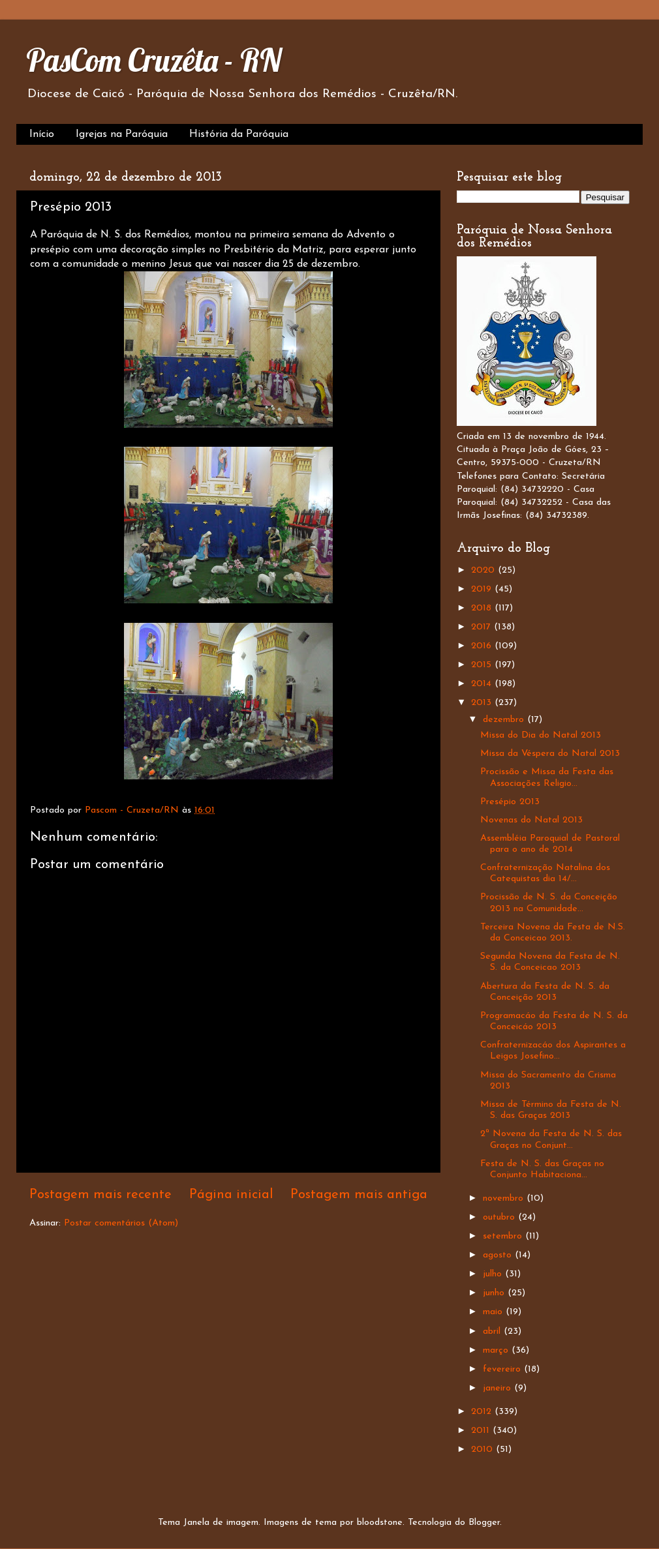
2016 (483, 646)
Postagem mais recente (100, 1194)
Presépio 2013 (510, 802)
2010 (483, 1449)
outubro (500, 1217)
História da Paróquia (238, 134)
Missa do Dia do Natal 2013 (540, 735)
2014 (483, 684)
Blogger (484, 1522)
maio (494, 1312)
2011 (482, 1431)
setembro (504, 1236)
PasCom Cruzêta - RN (153, 60)
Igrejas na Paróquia (122, 134)
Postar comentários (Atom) (121, 1223)
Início (41, 134)
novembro (505, 1198)
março (497, 1350)
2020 (484, 570)
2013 (483, 703)
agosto (499, 1255)
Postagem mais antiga (358, 1194)
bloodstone (380, 1522)
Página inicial (231, 1194)
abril (493, 1331)
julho (494, 1274)
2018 (483, 608)
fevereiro (503, 1369)
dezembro (505, 720)
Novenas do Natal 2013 (531, 820)
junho (495, 1293)
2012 (483, 1412)
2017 (482, 627)
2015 (483, 665)
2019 (483, 589)
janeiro (498, 1388)
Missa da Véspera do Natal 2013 (550, 754)
